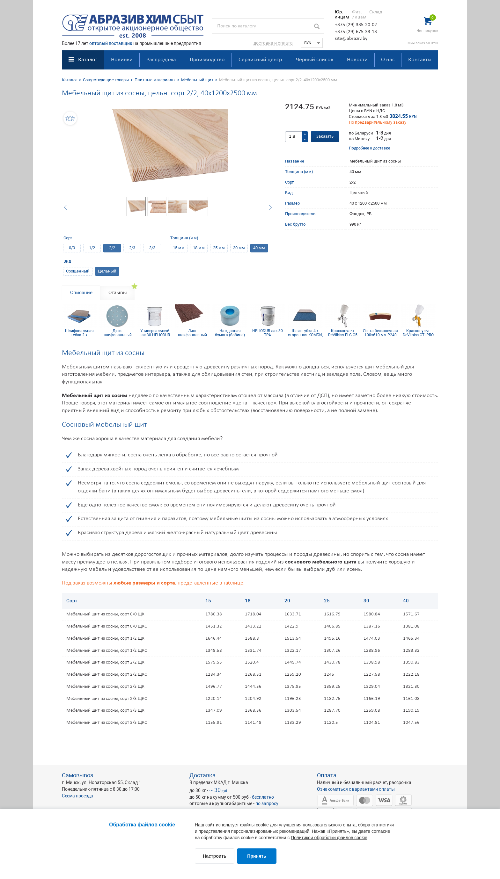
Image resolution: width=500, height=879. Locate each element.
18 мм (199, 247)
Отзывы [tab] (117, 292)
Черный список (314, 60)
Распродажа (161, 60)
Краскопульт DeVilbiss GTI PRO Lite (418, 333)
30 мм (239, 247)
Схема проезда (77, 795)
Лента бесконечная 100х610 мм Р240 (380, 333)
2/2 (112, 247)
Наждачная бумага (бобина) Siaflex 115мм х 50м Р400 (230, 333)
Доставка (202, 775)
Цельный (107, 271)
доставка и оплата (273, 43)
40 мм (259, 247)
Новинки (122, 60)
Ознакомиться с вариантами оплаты (356, 789)
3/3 (152, 247)
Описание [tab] (81, 292)
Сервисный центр (260, 60)
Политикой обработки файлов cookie (329, 837)
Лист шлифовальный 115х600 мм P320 (192, 333)
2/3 (132, 247)
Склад (375, 12)
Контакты (419, 60)
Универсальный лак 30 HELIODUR (154, 333)
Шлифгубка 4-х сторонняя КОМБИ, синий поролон (305, 333)
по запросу (266, 803)
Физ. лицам (357, 15)
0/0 (72, 247)
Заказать (325, 136)
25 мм (219, 247)
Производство (207, 60)
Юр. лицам (340, 15)
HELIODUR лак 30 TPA (267, 333)
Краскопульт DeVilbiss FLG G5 (342, 333)
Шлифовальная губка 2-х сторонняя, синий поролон (79, 333)
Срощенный (78, 271)
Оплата (326, 775)
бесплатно (263, 797)
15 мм (179, 247)
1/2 (92, 247)
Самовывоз (77, 775)
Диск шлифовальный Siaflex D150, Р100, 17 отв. (117, 333)
